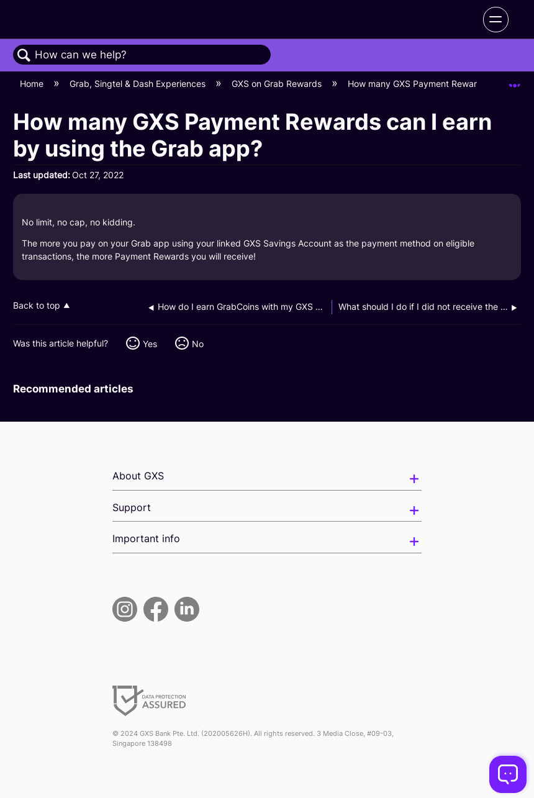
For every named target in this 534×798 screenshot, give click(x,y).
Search (24, 55)
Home (33, 83)
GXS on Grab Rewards (278, 83)
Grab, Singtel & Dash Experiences (139, 83)
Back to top (36, 306)
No (198, 343)
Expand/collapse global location (515, 80)
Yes (150, 343)
